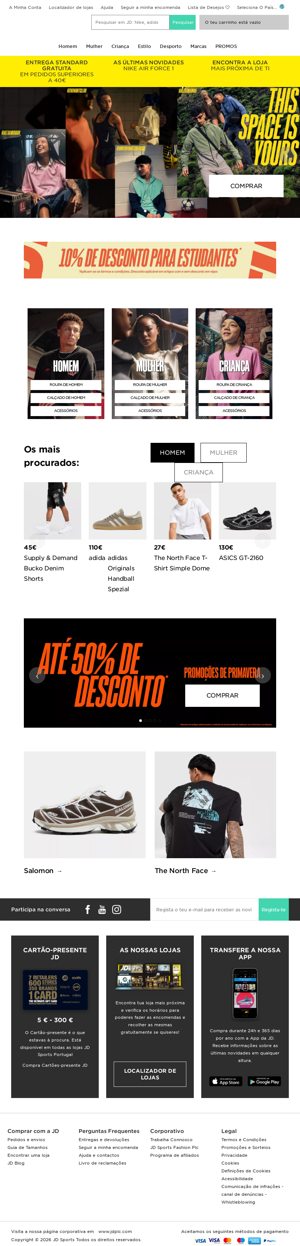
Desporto (170, 46)
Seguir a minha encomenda (150, 7)
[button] (145, 210)
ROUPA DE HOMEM (66, 385)
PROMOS (226, 46)
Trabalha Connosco (171, 1139)
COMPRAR (246, 186)
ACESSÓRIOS (66, 411)
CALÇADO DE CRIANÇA (234, 398)
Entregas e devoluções (104, 1139)
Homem (68, 46)
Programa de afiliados (174, 1155)
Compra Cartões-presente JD (55, 1065)
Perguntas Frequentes (109, 1131)
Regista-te (274, 909)
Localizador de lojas (71, 7)
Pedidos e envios (26, 1139)
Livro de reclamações (102, 1163)
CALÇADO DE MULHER (150, 398)
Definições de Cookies (246, 1170)
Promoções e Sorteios (246, 1147)
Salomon (39, 871)
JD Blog (16, 1163)
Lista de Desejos (206, 7)
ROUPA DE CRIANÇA (234, 385)
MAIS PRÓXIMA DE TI (240, 65)
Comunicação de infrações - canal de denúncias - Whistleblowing (252, 1194)
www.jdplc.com (114, 1231)
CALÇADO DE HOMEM (66, 398)
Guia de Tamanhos (27, 1147)
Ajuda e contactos (99, 1155)
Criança (120, 46)
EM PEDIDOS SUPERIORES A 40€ (57, 71)
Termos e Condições (243, 1139)
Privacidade (234, 1155)
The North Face (181, 871)
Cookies (230, 1163)
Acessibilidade (237, 1178)
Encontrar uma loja (28, 1155)
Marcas (198, 46)
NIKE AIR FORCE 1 (148, 65)
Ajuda (107, 7)
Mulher (94, 46)
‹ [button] (14, 154)
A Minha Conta (25, 7)
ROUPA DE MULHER (150, 385)
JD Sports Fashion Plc (174, 1147)
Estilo (144, 46)
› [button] (287, 154)
